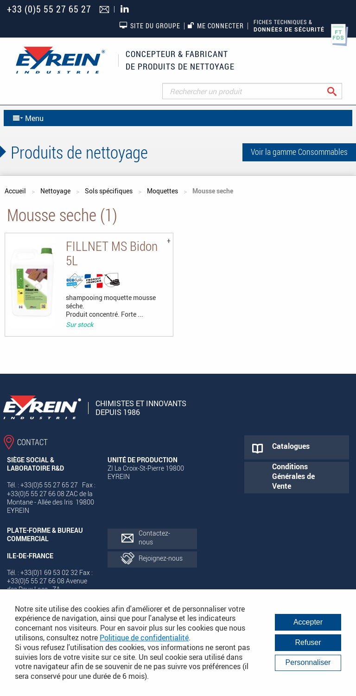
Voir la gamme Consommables (299, 151)
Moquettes (162, 190)
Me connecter (216, 25)
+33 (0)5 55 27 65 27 (49, 9)
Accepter (308, 622)
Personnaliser (308, 662)
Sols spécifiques (109, 190)
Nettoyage (55, 190)
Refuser (308, 642)
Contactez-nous (154, 537)
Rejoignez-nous (161, 558)
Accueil (15, 190)
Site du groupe (149, 25)
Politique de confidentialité (144, 637)
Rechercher (339, 91)
